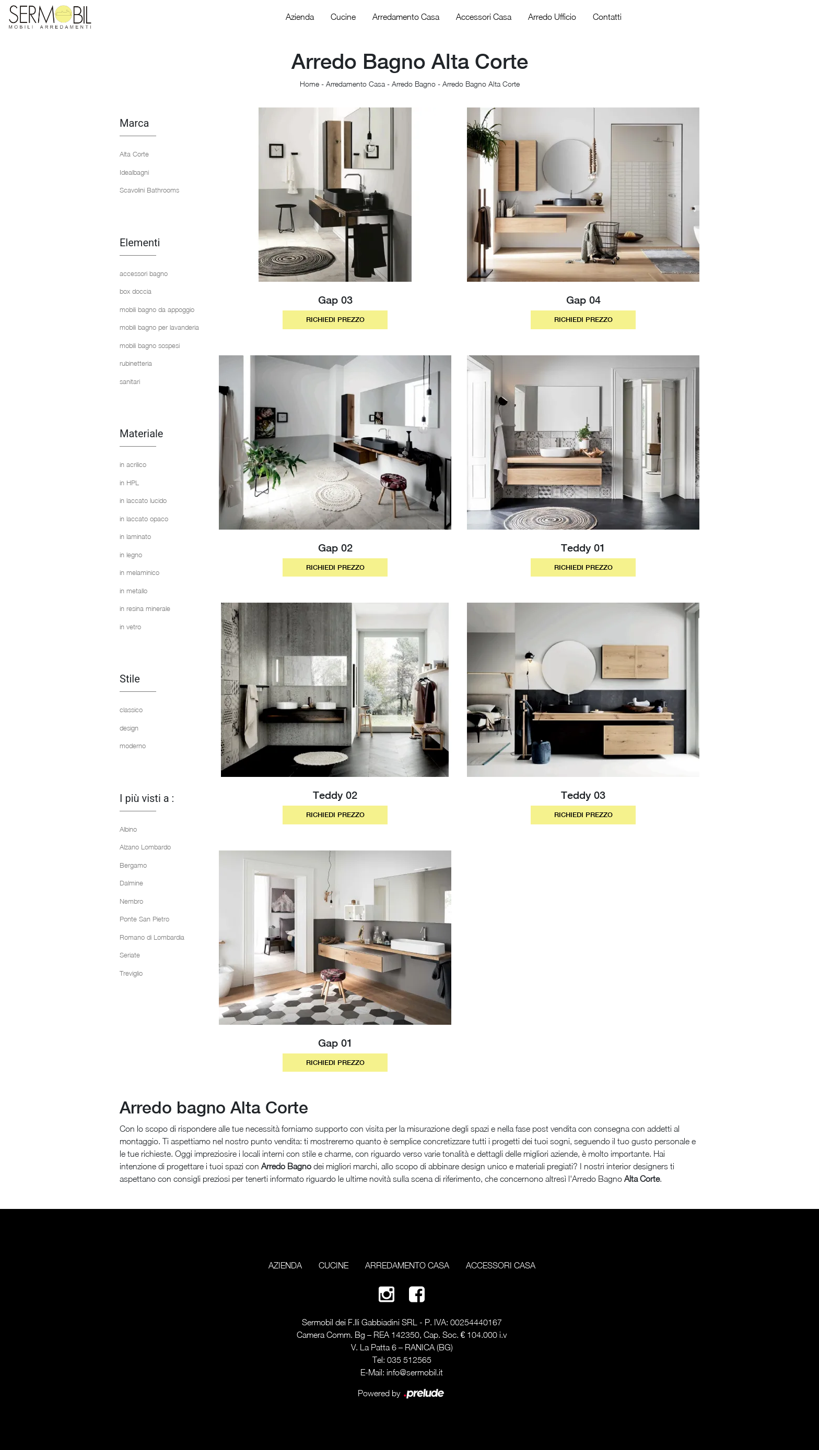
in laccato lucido (143, 500)
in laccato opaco (144, 518)
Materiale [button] (141, 433)
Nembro (131, 901)
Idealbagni (134, 172)
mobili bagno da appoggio (157, 309)
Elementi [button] (140, 242)
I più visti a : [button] (147, 798)
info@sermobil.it (415, 1372)
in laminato (135, 536)
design (129, 728)
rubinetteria (136, 363)
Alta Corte (134, 154)
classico (131, 709)
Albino (128, 829)
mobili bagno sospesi (150, 345)
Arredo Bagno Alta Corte (481, 83)
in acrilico (133, 464)
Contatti (607, 16)
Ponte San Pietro (144, 919)
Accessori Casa (483, 16)
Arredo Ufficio (552, 16)
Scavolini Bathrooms (149, 190)
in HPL (129, 482)
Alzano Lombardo (145, 847)
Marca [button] (134, 123)
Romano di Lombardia (152, 937)
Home (309, 83)
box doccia (135, 291)
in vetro (130, 626)
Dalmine (131, 883)
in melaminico (139, 572)
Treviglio (131, 973)
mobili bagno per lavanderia (159, 327)
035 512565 (409, 1359)
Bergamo (133, 865)
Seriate (130, 955)
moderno (133, 745)
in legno (131, 554)
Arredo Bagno (414, 83)
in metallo (133, 590)
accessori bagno (144, 273)
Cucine (343, 16)
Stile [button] (130, 679)
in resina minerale (145, 608)
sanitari (130, 381)
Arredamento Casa (405, 16)
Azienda (300, 16)
